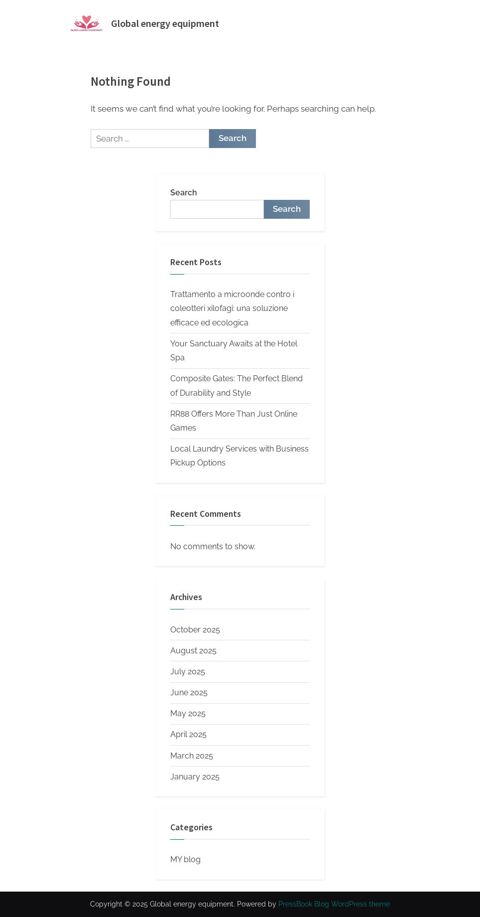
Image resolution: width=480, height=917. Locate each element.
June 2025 (189, 692)
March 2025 (191, 756)
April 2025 (188, 734)
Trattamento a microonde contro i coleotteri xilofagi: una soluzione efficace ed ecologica (232, 308)
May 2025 (188, 713)
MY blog (185, 859)
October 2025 (195, 629)
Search (183, 192)
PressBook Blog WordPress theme (334, 904)
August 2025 (193, 650)
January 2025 (195, 776)
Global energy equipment (165, 23)
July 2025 (187, 671)
